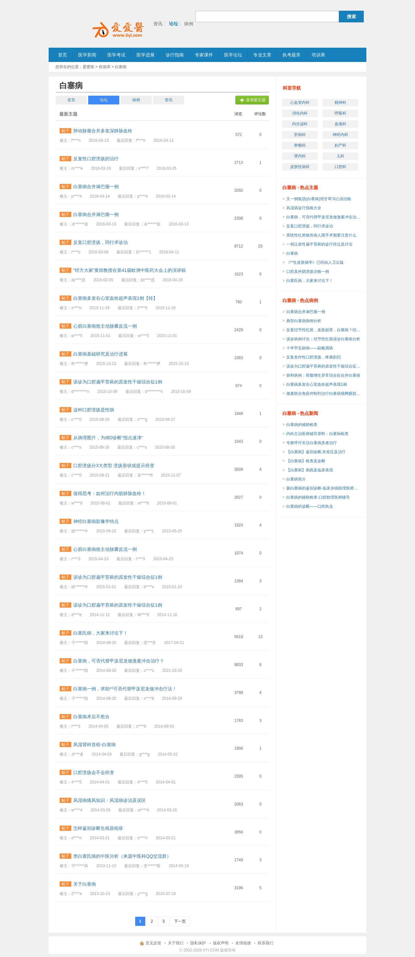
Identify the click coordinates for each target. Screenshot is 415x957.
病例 (188, 23)
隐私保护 (198, 943)
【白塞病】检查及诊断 (305, 461)
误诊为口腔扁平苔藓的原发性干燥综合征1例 (323, 366)
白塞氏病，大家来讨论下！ (309, 280)
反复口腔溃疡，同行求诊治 (309, 226)
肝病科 (300, 134)
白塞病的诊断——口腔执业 (309, 506)
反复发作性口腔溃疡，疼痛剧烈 (313, 357)
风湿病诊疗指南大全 (303, 208)
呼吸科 (340, 113)
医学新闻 (87, 54)
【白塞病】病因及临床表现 (309, 470)
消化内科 (300, 113)
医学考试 (116, 54)
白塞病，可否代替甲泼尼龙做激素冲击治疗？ (323, 217)
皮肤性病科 (300, 166)
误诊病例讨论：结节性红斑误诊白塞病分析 (323, 339)
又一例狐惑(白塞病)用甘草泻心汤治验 (318, 199)
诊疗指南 (175, 54)
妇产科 (340, 145)
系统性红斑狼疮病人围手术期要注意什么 (321, 235)
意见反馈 (153, 943)
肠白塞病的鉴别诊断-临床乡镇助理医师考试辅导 (323, 488)
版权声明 (221, 943)
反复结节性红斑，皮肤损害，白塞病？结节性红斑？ (323, 330)
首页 (62, 54)
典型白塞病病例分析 (303, 321)
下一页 (180, 921)
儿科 (340, 156)
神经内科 (340, 134)
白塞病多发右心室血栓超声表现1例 (316, 384)
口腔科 (340, 166)
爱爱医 (88, 67)
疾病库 (105, 67)
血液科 (340, 124)
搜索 (351, 16)
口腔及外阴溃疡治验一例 (307, 271)
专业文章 (262, 54)
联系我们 (265, 943)
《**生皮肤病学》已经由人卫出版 (315, 262)
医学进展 (145, 54)
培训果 (318, 54)
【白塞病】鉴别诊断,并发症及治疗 (316, 452)
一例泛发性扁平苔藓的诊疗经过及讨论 (319, 244)
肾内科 (300, 156)
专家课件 (204, 54)
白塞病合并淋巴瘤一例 (305, 311)
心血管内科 (300, 102)
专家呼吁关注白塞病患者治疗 (311, 443)
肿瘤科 (300, 145)
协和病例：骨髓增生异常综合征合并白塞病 (323, 375)
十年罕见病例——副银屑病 (309, 348)
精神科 (340, 102)
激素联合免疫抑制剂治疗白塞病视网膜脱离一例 (323, 393)
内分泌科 (300, 124)
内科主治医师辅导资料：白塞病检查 (317, 433)
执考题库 (291, 54)
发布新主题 (256, 100)
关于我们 (176, 943)
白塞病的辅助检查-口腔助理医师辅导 (318, 497)
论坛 (173, 23)
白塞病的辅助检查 (301, 424)
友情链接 (243, 943)
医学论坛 (233, 54)
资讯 (157, 23)
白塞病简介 (296, 479)
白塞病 (292, 253)
